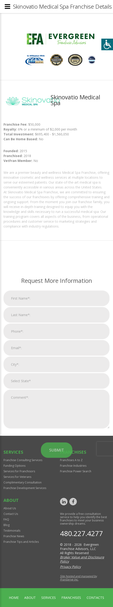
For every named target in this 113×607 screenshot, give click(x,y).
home (14, 597)
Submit (56, 534)
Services (48, 597)
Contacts (95, 597)
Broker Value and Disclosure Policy (82, 559)
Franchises (71, 597)
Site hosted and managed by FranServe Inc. (78, 577)
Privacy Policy (70, 566)
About (30, 597)
